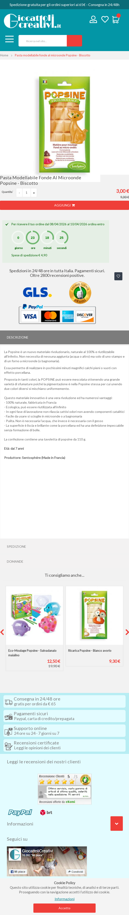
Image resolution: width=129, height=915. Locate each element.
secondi (62, 248)
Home (4, 55)
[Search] (74, 40)
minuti (47, 248)
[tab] (64, 337)
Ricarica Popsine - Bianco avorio (89, 650)
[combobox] (41, 40)
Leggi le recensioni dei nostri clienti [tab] (44, 761)
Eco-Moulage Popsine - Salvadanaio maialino (32, 653)
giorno (19, 248)
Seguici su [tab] (17, 839)
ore (33, 248)
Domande (15, 561)
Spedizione (16, 546)
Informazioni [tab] (20, 823)
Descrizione (17, 337)
